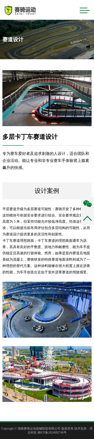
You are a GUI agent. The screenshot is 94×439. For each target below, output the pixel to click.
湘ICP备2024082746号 (52, 432)
